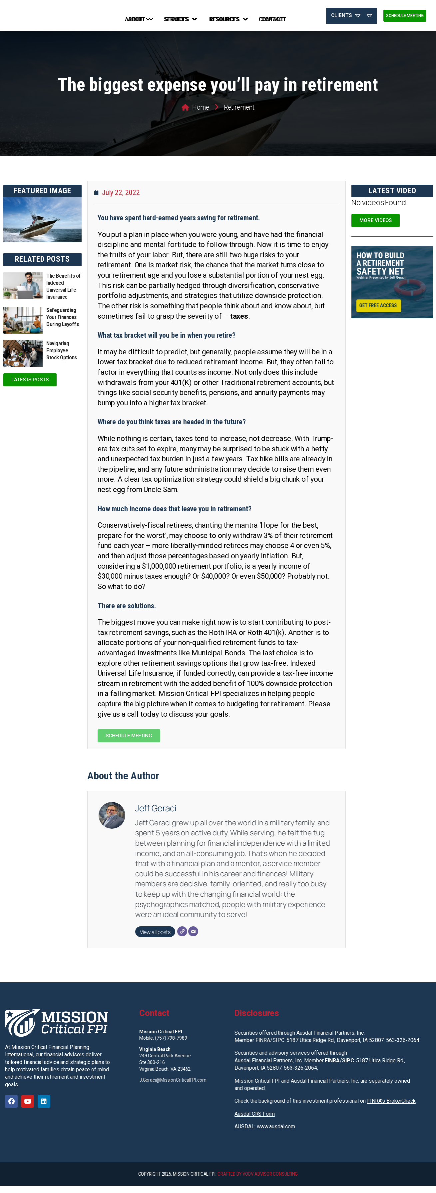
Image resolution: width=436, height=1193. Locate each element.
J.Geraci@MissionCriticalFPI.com (173, 1087)
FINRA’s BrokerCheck (391, 1108)
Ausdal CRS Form (254, 1120)
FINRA (332, 1067)
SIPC (348, 1067)
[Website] (182, 938)
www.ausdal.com (276, 1133)
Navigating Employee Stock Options (61, 357)
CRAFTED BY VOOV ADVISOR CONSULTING (258, 1181)
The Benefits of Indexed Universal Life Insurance (63, 293)
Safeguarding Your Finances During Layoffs (62, 324)
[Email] (193, 938)
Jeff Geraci (156, 815)
